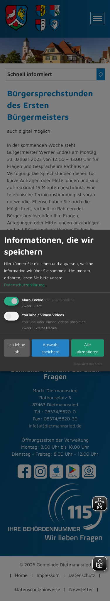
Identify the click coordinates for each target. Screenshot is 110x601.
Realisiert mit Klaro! (89, 364)
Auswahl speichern (51, 348)
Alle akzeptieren (88, 348)
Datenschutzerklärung (24, 284)
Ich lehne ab (17, 348)
